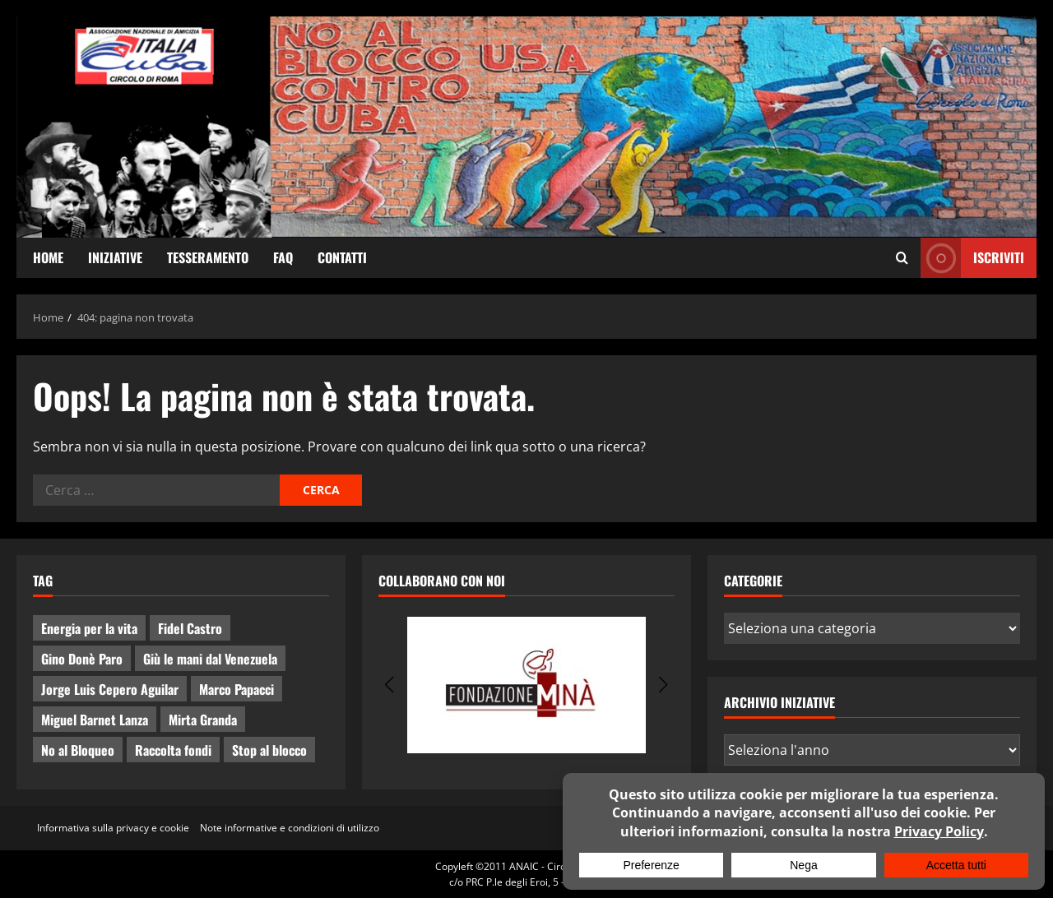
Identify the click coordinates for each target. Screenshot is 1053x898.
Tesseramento (207, 257)
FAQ (283, 257)
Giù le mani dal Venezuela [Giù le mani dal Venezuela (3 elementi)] (210, 659)
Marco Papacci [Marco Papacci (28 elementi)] (236, 689)
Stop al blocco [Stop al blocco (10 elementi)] (269, 750)
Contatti (342, 257)
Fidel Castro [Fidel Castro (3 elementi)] (190, 628)
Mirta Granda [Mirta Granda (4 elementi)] (203, 719)
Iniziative (115, 257)
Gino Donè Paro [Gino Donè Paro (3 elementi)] (82, 659)
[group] (526, 685)
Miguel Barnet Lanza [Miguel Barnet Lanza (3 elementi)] (94, 719)
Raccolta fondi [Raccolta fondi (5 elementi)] (173, 750)
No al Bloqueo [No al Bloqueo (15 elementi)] (77, 750)
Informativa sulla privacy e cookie (113, 828)
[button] (389, 685)
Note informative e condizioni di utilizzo (289, 828)
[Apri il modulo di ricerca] (902, 258)
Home (48, 257)
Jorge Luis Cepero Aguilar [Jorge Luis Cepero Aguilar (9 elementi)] (110, 689)
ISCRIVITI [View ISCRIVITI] (972, 258)
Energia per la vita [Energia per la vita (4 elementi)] (89, 628)
